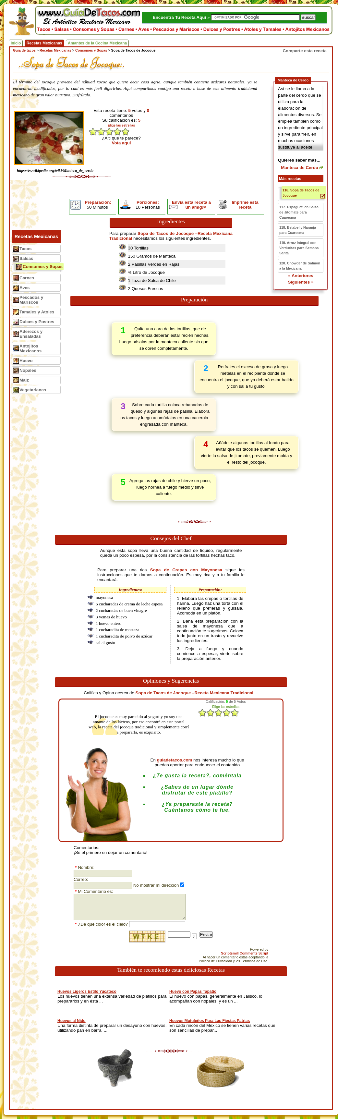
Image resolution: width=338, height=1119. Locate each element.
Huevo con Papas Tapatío (192, 991)
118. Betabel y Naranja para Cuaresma (297, 230)
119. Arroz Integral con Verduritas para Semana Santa (299, 248)
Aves (24, 287)
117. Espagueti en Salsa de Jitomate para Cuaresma (299, 212)
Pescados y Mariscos (31, 300)
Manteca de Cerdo (299, 167)
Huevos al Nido (71, 1020)
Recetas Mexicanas (44, 43)
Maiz (24, 380)
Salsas (26, 258)
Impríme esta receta (245, 205)
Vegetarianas (32, 389)
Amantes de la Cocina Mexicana (97, 43)
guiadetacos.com (174, 760)
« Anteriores (300, 275)
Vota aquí (121, 142)
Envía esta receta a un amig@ (191, 205)
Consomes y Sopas (43, 266)
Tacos (25, 248)
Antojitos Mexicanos (30, 348)
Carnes (26, 277)
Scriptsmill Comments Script (244, 953)
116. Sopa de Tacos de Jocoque (301, 192)
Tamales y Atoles (36, 312)
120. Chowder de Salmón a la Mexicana (299, 265)
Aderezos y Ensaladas (30, 334)
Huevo (26, 360)
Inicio (16, 43)
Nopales (27, 370)
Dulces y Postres (36, 321)
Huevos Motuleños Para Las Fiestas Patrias (209, 1020)
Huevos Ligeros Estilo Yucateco (86, 991)
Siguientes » (301, 282)
